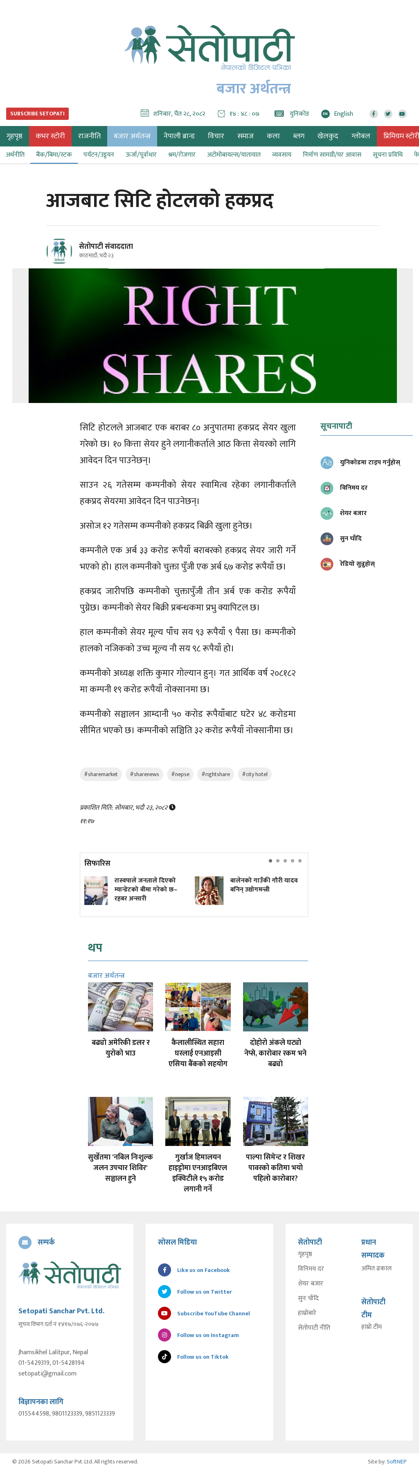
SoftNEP (397, 1461)
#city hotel (255, 774)
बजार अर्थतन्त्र (132, 136)
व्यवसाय (281, 154)
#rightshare (215, 774)
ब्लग (298, 136)
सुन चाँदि (308, 1298)
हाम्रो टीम (371, 1327)
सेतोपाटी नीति (314, 1328)
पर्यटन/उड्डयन (98, 154)
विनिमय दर (311, 1269)
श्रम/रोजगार (182, 154)
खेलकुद (328, 136)
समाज (245, 136)
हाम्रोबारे (307, 1313)
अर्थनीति (15, 154)
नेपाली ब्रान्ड (179, 136)
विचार (216, 136)
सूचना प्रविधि (388, 154)
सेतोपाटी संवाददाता (106, 247)
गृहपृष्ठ (305, 1254)
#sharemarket (101, 774)
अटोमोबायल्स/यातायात (234, 154)
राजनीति (89, 136)
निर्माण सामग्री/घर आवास (332, 154)
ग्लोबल (360, 136)
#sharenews (144, 774)
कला (273, 136)
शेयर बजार (310, 1284)
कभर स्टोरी (50, 136)
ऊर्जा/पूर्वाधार (141, 154)
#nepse (180, 774)
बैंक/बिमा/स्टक (54, 154)
